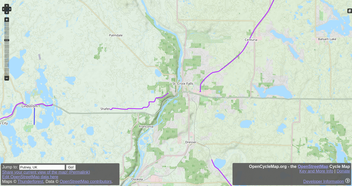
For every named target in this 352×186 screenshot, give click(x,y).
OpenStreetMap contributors (86, 181)
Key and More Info (316, 171)
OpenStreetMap (313, 166)
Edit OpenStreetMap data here (30, 177)
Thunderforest (30, 181)
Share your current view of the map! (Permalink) (46, 172)
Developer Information (323, 181)
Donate (343, 171)
